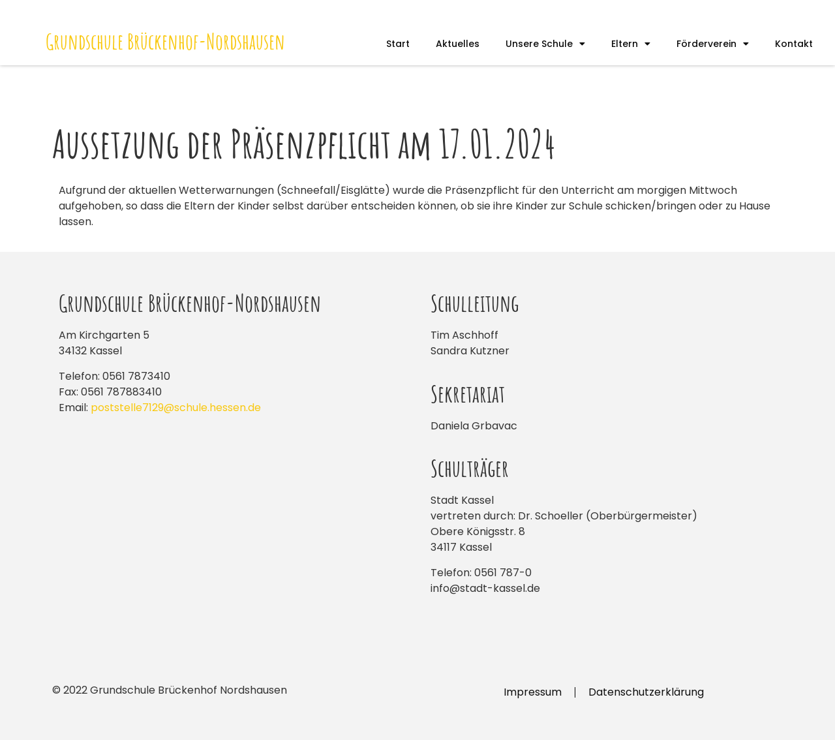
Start (398, 43)
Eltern (630, 44)
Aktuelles (457, 43)
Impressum (533, 692)
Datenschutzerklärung (646, 692)
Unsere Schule (545, 44)
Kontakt (794, 43)
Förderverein (712, 44)
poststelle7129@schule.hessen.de (176, 407)
